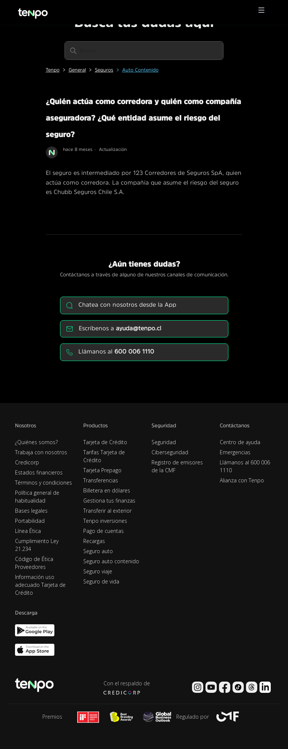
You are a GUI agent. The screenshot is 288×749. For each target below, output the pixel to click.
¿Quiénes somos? (36, 442)
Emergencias (235, 452)
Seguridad (164, 442)
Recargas (94, 541)
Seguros (104, 69)
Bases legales (31, 510)
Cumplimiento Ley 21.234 (36, 544)
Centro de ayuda (240, 442)
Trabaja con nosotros (41, 452)
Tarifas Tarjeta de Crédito (104, 456)
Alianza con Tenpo (242, 480)
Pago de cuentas (103, 530)
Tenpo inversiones (105, 520)
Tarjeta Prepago (102, 470)
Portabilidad (30, 520)
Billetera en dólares (106, 490)
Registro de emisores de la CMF (177, 466)
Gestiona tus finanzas (109, 500)
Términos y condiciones (43, 482)
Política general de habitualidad (37, 496)
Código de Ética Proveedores (34, 562)
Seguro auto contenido (111, 561)
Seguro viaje (97, 571)
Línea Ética (28, 530)
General (77, 69)
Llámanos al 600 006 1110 (245, 466)
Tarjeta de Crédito (105, 442)
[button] (261, 12)
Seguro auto (98, 551)
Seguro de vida (101, 581)
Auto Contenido (140, 69)
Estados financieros (39, 472)
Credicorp (27, 462)
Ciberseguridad (170, 452)
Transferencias (100, 480)
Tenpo (53, 69)
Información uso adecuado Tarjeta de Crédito (40, 584)
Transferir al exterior (107, 510)
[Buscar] (144, 51)
